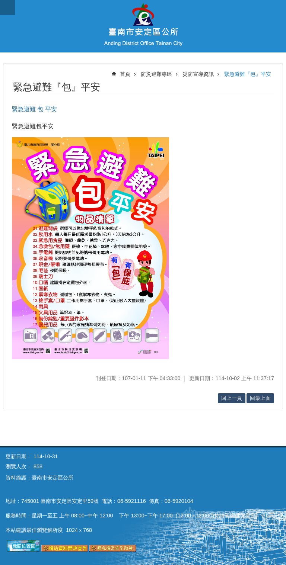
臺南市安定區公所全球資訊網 (143, 26)
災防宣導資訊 (198, 74)
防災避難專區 (156, 74)
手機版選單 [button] (7, 7)
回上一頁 (231, 398)
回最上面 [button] (260, 398)
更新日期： (19, 456)
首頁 (125, 74)
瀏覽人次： (19, 466)
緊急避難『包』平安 (247, 74)
